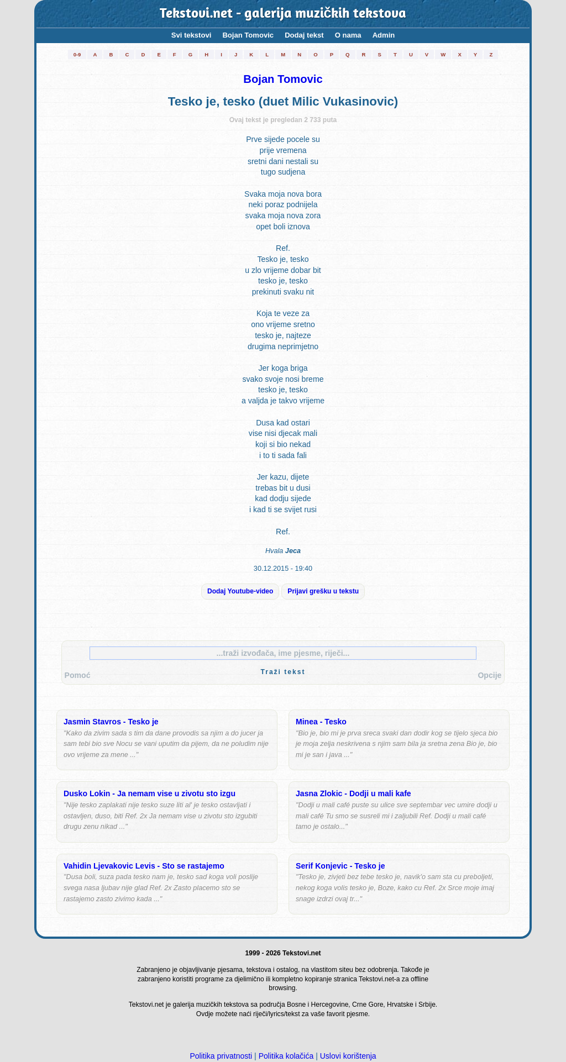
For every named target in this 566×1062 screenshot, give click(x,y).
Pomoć (78, 675)
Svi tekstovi (191, 35)
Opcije (489, 675)
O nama (348, 35)
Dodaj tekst (304, 35)
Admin (384, 35)
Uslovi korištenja (348, 1056)
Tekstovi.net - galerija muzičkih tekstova (283, 14)
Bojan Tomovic (248, 35)
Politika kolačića (286, 1056)
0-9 (77, 54)
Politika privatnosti (221, 1056)
